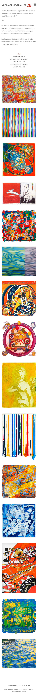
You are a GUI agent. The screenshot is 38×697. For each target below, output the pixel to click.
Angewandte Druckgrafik (19, 64)
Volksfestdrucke (19, 67)
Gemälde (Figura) (19, 57)
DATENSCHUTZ (24, 686)
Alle (19, 54)
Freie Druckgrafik (19, 62)
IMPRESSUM (12, 686)
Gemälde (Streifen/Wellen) (19, 59)
